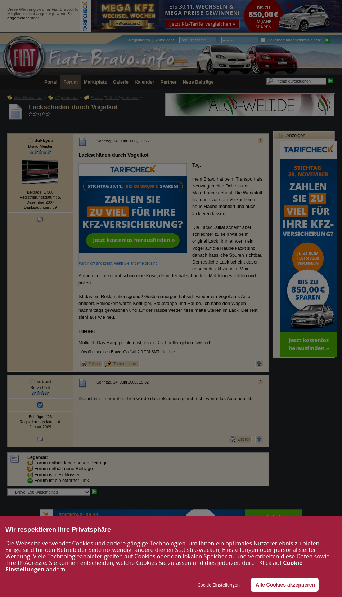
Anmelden (164, 40)
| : (151, 40)
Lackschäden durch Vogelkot (73, 107)
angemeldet (18, 18)
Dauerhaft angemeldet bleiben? (291, 40)
